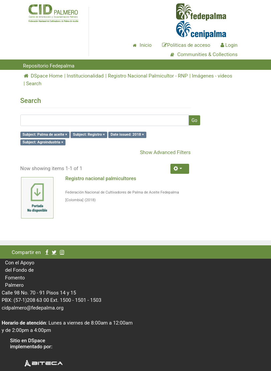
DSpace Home (43, 76)
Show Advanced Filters (165, 152)
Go (194, 120)
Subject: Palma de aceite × (44, 134)
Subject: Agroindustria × (42, 142)
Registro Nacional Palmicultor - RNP (148, 76)
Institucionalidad (85, 76)
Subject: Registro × (89, 134)
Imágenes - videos (212, 76)
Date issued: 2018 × (127, 134)
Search (33, 84)
